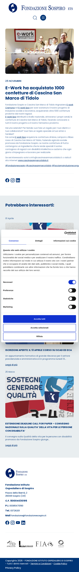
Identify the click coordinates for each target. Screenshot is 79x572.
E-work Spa (23, 107)
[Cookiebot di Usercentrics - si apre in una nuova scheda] (64, 233)
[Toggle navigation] (43, 18)
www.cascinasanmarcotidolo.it (33, 160)
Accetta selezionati (39, 328)
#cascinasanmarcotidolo (39, 165)
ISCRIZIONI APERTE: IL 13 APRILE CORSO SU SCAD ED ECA (38, 350)
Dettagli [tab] (39, 241)
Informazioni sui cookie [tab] (65, 241)
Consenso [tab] (13, 241)
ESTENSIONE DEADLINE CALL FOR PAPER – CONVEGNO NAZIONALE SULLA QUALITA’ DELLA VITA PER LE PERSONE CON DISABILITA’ (38, 427)
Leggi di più (11, 364)
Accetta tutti (39, 319)
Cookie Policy (60, 563)
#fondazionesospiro (15, 165)
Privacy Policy (13, 567)
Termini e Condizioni (40, 563)
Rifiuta (39, 336)
